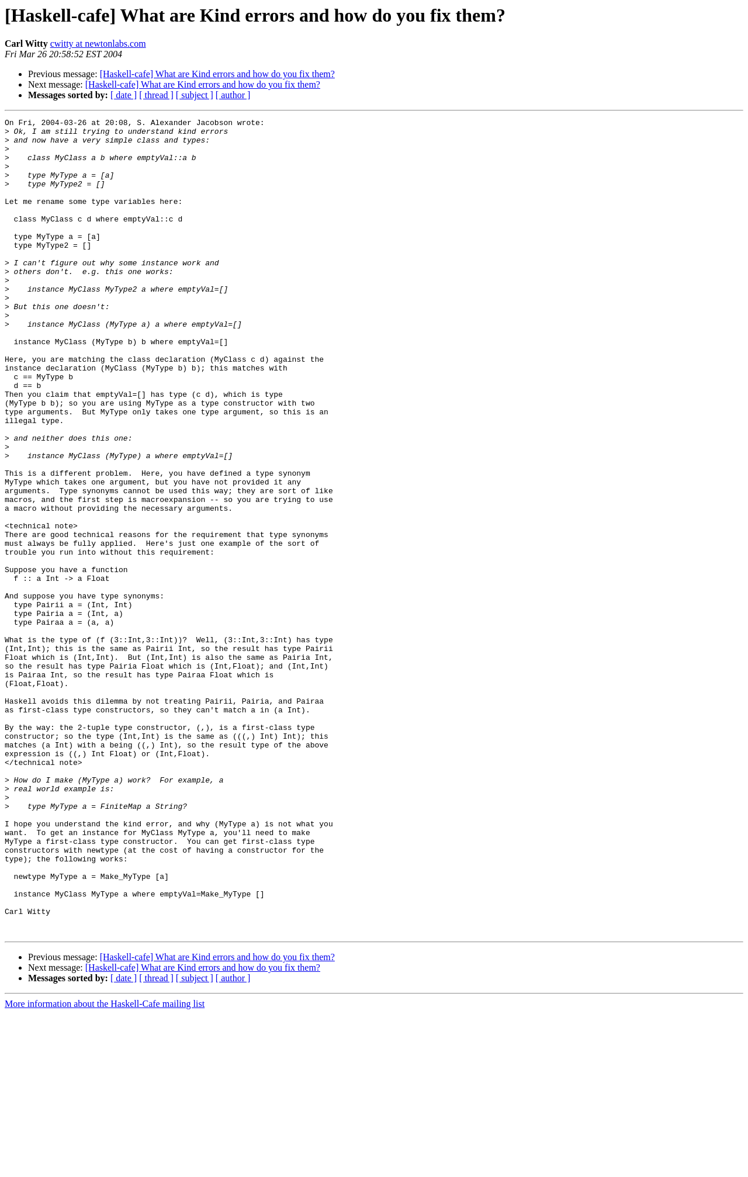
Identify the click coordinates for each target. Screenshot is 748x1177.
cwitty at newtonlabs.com (98, 44)
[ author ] (233, 95)
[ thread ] (156, 95)
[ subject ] (194, 95)
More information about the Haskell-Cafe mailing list (105, 1167)
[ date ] (123, 95)
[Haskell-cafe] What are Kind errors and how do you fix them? (217, 74)
